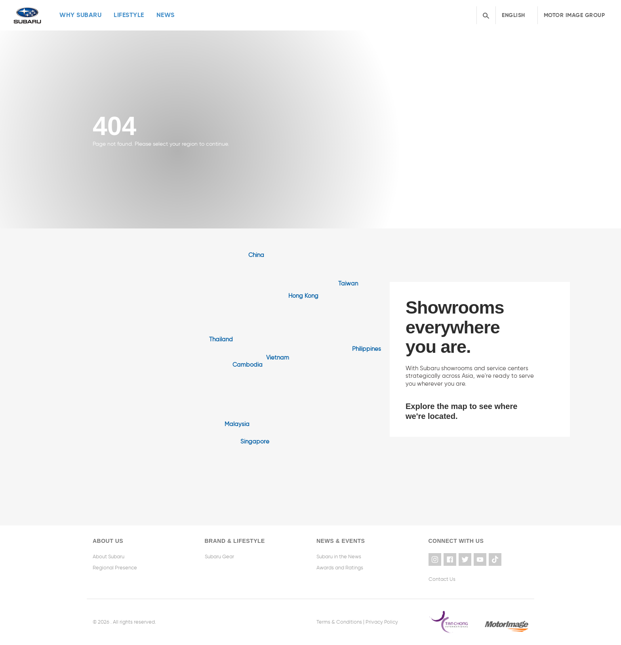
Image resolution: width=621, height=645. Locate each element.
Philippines (366, 348)
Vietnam (277, 357)
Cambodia (247, 364)
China (256, 255)
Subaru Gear (219, 556)
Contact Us (442, 579)
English (513, 15)
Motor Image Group (574, 15)
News (165, 15)
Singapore (254, 441)
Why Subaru (80, 15)
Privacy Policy (382, 622)
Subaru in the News (338, 556)
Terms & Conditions (339, 622)
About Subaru (108, 556)
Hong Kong (303, 295)
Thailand (221, 339)
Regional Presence (115, 568)
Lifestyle (129, 15)
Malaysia (237, 424)
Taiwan (348, 283)
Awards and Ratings (339, 568)
